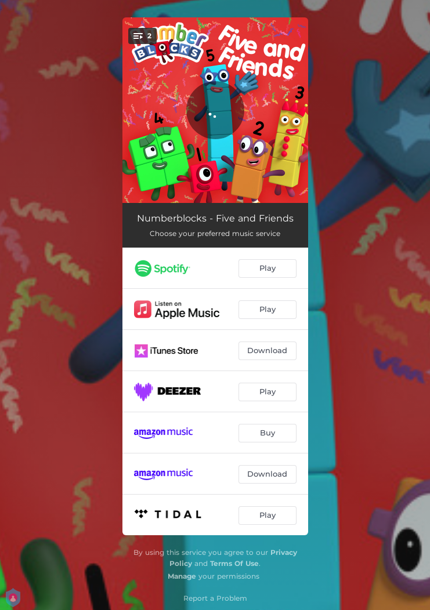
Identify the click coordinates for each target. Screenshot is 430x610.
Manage (182, 576)
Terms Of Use (234, 563)
